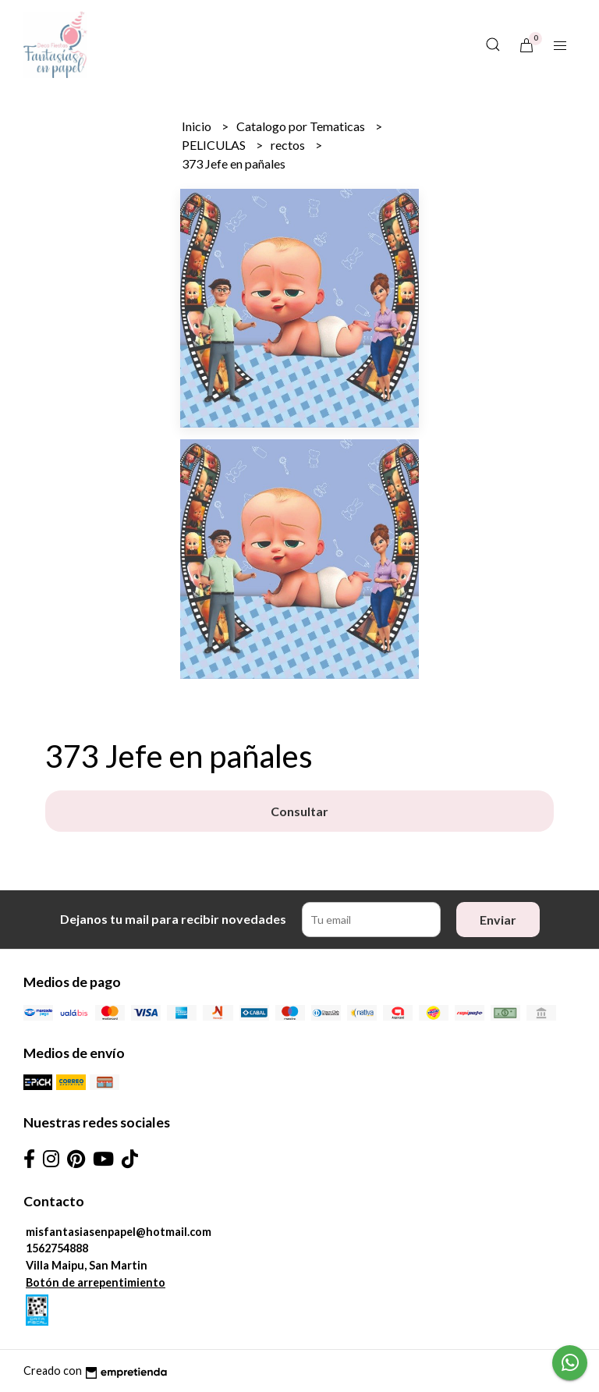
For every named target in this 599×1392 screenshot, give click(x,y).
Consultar (299, 811)
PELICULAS (215, 144)
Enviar (498, 919)
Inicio (198, 126)
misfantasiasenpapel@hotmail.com (118, 1231)
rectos (289, 144)
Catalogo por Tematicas (301, 126)
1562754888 (57, 1248)
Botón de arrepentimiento (95, 1282)
